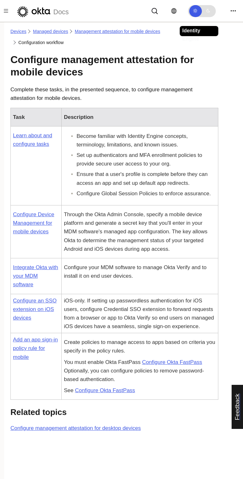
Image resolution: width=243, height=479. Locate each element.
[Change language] (174, 11)
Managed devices (50, 31)
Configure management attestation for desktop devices (75, 428)
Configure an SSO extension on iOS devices (35, 309)
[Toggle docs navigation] (6, 11)
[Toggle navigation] (233, 11)
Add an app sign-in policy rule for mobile (35, 348)
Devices (18, 31)
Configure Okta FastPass (172, 362)
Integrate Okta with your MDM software (35, 276)
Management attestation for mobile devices (117, 31)
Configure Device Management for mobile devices (33, 223)
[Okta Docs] (42, 11)
